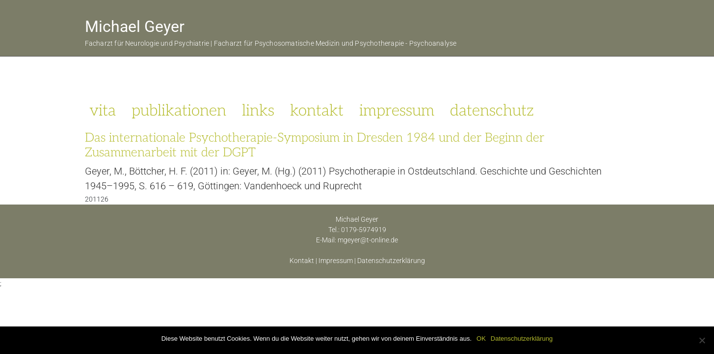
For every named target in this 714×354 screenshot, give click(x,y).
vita (102, 110)
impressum (396, 110)
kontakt (317, 110)
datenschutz (492, 110)
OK (481, 338)
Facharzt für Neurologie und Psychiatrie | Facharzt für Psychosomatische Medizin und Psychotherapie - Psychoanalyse (271, 43)
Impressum (335, 261)
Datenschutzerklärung (391, 261)
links (258, 110)
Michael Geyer (135, 26)
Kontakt (302, 261)
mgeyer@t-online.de (368, 240)
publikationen (179, 110)
